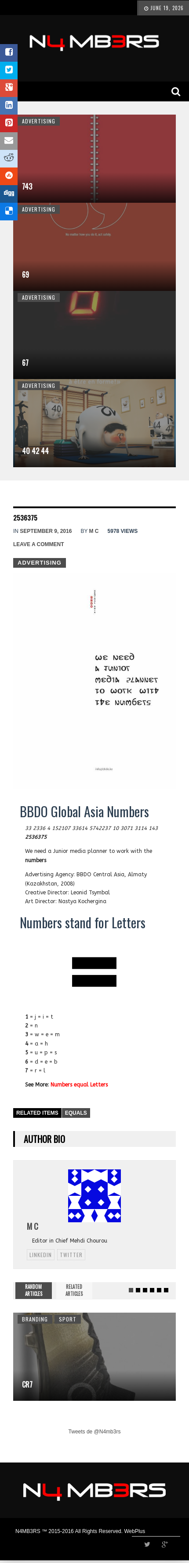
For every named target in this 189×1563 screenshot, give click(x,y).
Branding (35, 1319)
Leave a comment (38, 544)
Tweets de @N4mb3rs (95, 1432)
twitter (71, 1254)
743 (27, 186)
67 (25, 362)
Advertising (38, 121)
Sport (67, 1319)
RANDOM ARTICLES (33, 1290)
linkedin (40, 1254)
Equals (76, 1113)
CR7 (27, 1384)
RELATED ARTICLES (74, 1290)
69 (25, 274)
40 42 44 (35, 451)
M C (94, 531)
